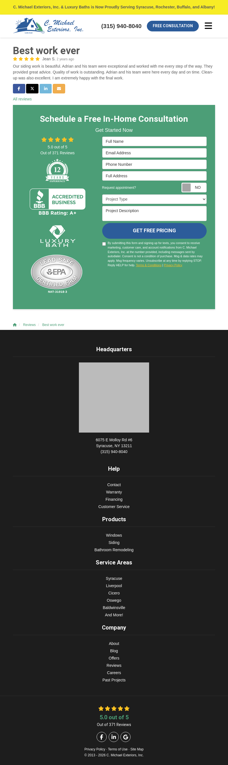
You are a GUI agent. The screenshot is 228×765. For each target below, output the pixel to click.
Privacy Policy (173, 265)
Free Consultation (173, 26)
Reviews (114, 665)
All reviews (22, 99)
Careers (114, 672)
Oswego (114, 600)
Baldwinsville (114, 607)
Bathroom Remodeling (113, 550)
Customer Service (113, 506)
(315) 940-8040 (114, 445)
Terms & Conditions (148, 265)
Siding (114, 542)
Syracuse (114, 578)
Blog (114, 651)
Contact (114, 485)
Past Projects (114, 680)
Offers (114, 658)
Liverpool (114, 585)
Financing (114, 499)
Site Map (136, 749)
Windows (114, 535)
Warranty (114, 492)
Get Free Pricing (154, 231)
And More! (114, 615)
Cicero (114, 593)
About (114, 643)
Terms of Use (117, 749)
